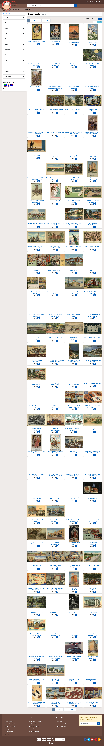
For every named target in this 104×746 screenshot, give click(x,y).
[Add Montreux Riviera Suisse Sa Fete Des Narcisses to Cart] (94, 45)
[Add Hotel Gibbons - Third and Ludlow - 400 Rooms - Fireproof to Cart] (38, 523)
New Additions (34, 723)
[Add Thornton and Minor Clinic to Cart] (38, 637)
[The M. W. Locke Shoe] (55, 467)
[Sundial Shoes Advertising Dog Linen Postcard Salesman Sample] (36, 581)
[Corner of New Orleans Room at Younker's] (36, 467)
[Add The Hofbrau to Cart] (94, 592)
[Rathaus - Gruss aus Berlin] (36, 193)
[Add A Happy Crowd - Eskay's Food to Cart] (94, 250)
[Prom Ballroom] (74, 56)
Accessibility (60, 721)
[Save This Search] (100, 19)
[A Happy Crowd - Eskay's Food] (92, 239)
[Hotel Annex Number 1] (55, 604)
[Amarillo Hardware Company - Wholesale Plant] (74, 490)
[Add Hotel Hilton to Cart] (94, 637)
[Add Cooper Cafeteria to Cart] (94, 546)
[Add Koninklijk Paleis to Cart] (76, 341)
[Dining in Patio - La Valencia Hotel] (55, 330)
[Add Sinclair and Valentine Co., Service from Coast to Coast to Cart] (57, 501)
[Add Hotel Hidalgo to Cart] (57, 546)
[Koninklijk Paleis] (74, 330)
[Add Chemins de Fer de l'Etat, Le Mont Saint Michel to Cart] (76, 45)
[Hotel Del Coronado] (74, 170)
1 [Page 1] (28, 20)
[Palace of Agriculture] (92, 421)
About (5, 717)
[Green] (5, 85)
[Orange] (8, 85)
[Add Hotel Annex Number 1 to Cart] (57, 615)
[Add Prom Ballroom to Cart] (76, 67)
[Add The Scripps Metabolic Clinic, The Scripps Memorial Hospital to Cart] (94, 478)
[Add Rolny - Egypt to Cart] (38, 158)
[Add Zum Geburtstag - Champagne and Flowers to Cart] (38, 67)
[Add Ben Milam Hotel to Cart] (76, 455)
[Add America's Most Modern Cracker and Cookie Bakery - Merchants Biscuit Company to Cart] (57, 159)
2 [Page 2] (31, 20)
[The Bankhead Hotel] (74, 535)
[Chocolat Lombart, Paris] (55, 193)
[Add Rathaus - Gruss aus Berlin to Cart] (38, 204)
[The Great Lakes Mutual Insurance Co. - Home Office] (92, 284)
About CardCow (9, 721)
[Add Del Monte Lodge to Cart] (76, 90)
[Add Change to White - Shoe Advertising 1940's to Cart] (76, 706)
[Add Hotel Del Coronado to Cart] (76, 181)
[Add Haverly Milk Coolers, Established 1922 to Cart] (38, 318)
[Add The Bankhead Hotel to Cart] (76, 546)
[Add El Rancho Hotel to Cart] (38, 341)
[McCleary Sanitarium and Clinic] (55, 353)
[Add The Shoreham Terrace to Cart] (76, 364)
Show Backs (6, 88)
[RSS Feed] (99, 739)
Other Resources (61, 729)
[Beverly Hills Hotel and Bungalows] (74, 216)
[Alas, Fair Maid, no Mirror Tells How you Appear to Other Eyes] (92, 512)
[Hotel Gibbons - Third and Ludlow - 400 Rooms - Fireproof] (36, 512)
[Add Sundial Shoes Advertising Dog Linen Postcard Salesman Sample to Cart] (38, 592)
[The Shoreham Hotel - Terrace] (74, 512)
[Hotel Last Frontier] (36, 353)
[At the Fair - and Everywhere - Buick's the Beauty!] (74, 649)
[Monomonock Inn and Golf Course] (36, 170)
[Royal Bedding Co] (74, 148)
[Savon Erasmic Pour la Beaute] (36, 33)
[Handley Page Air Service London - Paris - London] (74, 125)
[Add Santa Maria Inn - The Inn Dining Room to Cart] (76, 478)
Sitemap (7, 734)
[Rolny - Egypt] (36, 147)
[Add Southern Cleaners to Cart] (76, 273)
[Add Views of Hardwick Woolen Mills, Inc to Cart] (94, 90)
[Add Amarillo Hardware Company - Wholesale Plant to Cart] (76, 501)
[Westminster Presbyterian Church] (36, 239)
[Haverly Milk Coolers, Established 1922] (36, 307)
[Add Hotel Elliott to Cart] (57, 432)
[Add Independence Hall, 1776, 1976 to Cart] (75, 432)
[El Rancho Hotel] (36, 330)
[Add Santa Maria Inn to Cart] (94, 227)
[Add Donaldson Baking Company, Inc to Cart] (38, 227)
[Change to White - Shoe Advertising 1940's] (74, 695)
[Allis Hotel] (74, 581)
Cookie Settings (9, 731)
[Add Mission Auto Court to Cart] (76, 683)
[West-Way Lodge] (36, 558)
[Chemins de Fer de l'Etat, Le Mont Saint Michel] (74, 34)
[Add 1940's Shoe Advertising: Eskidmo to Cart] (76, 204)
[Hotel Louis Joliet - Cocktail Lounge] (92, 695)
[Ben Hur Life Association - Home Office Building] (92, 604)
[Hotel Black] (55, 626)
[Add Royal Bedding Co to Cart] (76, 159)
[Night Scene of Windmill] (36, 535)
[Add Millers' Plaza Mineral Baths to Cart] (94, 455)
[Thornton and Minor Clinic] (36, 626)
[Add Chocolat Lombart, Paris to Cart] (57, 204)
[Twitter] (88, 739)
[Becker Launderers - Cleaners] (74, 284)
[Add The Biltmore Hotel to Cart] (57, 250)
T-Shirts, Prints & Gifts (36, 729)
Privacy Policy (8, 729)
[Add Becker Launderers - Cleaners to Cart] (76, 295)
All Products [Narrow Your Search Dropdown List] (32, 5)
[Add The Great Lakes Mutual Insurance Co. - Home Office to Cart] (94, 295)
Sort (99, 22)
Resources (58, 717)
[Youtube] (92, 739)
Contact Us (98, 1)
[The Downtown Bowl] (74, 398)
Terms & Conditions (10, 726)
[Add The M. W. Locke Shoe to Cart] (57, 478)
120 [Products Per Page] (94, 22)
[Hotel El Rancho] (55, 695)
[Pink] (6, 86)
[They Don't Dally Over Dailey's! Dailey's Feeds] (36, 125)
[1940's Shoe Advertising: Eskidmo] (74, 193)
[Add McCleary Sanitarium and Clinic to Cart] (57, 364)
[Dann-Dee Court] (55, 672)
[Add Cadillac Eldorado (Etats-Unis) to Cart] (94, 386)
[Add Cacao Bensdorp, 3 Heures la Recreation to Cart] (57, 455)
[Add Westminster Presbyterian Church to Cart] (38, 250)
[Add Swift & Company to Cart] (38, 432)
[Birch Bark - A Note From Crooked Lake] (55, 56)
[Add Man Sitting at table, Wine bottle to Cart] (57, 136)
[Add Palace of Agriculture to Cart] (94, 432)
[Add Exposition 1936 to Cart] (94, 113)
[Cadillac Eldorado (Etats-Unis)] (92, 375)
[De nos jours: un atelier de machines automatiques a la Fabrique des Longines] (92, 125)
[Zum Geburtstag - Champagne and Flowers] (36, 56)
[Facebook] (85, 739)
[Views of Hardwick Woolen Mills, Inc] (92, 79)
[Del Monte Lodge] (74, 79)
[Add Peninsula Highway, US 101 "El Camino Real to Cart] (57, 227)
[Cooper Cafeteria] (92, 535)
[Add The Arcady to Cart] (94, 181)
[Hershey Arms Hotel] (74, 604)
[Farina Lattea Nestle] (55, 33)
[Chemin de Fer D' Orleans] (36, 79)
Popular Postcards (35, 726)
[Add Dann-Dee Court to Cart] (57, 683)
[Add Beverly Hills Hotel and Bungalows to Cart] (76, 227)
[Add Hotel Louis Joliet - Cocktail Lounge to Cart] (94, 706)
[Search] (75, 5)
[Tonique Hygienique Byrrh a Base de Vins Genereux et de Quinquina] (55, 376)
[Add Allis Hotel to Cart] (76, 592)
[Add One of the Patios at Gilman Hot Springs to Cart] (38, 615)
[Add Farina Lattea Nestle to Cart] (57, 44)
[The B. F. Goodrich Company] (55, 102)
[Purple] (8, 86)
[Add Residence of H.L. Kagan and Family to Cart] (76, 113)
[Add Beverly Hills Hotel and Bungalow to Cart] (94, 318)
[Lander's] (36, 262)
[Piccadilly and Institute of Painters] (55, 649)
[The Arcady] (92, 170)
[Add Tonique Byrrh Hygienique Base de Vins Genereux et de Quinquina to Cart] (38, 455)
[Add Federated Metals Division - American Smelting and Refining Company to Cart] (38, 113)
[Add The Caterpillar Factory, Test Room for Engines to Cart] (94, 683)
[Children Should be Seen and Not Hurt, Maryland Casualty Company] (36, 490)
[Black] (10, 85)
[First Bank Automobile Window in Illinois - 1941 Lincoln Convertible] (55, 284)
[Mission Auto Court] (74, 672)
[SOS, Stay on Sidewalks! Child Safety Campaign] (74, 376)
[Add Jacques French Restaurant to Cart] (38, 660)
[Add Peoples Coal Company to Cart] (94, 204)
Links (31, 717)
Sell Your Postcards (36, 721)
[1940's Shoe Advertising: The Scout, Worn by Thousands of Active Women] (92, 398)
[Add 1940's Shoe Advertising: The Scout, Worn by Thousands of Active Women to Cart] (94, 409)
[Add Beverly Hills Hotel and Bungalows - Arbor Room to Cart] (57, 592)
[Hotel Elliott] (55, 421)
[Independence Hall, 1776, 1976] (74, 421)
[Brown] (5, 86)
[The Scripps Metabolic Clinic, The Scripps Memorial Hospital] (92, 467)
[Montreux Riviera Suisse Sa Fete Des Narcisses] (92, 34)
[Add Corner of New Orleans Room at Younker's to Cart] (38, 478)
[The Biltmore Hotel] (55, 239)
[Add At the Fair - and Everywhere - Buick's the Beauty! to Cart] (76, 660)
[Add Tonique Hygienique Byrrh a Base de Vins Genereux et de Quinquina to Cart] (57, 387)
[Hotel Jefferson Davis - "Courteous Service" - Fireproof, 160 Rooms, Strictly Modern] (36, 672)
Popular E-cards (35, 731)
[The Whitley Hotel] (92, 490)
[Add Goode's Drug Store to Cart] (38, 295)
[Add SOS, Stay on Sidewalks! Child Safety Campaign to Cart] (76, 387)
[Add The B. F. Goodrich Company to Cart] (57, 113)
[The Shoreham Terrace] (74, 353)
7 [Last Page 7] (42, 20)
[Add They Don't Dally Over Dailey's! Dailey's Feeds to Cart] (38, 136)
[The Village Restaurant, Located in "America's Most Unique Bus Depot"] (36, 398)
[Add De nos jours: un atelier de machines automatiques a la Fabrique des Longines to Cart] (94, 136)
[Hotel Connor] (92, 148)
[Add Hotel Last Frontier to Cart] (38, 364)
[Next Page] (47, 20)
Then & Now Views (61, 726)
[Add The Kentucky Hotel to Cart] (94, 660)
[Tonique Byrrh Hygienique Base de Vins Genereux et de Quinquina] (36, 444)
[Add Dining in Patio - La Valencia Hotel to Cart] (57, 341)
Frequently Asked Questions (12, 723)
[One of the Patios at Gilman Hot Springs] (36, 604)
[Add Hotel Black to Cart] (57, 637)
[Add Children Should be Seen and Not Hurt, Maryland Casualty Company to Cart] (38, 501)
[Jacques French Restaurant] (36, 649)
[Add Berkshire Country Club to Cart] (94, 67)
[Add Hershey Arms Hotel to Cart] (76, 615)
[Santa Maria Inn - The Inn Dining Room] (74, 467)
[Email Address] (88, 723)
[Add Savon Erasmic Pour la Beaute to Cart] (38, 44)
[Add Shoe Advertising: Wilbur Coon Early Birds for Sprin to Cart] (38, 706)
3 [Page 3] (34, 20)
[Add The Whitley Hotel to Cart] (94, 501)
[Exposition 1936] (92, 102)
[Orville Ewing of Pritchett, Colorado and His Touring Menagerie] (74, 307)
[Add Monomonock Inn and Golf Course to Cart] (38, 181)
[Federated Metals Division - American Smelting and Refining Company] (36, 102)
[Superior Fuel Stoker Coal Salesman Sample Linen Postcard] (55, 262)
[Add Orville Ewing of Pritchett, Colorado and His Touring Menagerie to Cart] (76, 318)
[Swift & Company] (36, 421)
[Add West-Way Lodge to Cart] (38, 569)
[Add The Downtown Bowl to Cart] (76, 409)
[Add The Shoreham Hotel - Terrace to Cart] (76, 523)
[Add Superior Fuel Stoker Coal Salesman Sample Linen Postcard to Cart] (57, 273)
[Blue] (6, 85)
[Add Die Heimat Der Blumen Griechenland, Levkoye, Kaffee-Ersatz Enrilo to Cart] (57, 90)
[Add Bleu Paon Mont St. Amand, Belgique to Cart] (76, 250)
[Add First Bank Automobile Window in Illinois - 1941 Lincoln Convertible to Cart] (57, 295)
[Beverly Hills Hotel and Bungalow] (92, 307)
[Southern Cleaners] (74, 262)
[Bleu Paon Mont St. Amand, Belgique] (74, 239)
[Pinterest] (95, 739)
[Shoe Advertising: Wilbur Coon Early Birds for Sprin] (36, 695)
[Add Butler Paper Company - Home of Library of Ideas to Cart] (57, 181)
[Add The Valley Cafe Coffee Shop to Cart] (94, 273)
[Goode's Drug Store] (36, 284)
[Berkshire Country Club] (92, 56)
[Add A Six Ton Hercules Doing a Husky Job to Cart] (94, 569)
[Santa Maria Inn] (92, 216)
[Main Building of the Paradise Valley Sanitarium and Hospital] (55, 307)
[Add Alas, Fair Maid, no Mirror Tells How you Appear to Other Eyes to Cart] (94, 523)
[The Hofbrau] (92, 581)
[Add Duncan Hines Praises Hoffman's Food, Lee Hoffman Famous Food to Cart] (94, 341)
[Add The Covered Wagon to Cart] (57, 569)
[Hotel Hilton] (92, 626)
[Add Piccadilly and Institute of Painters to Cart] (57, 660)
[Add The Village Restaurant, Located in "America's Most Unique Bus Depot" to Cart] (38, 409)
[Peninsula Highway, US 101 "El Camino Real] (55, 216)
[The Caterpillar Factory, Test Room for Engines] (92, 672)
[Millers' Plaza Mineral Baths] (92, 444)
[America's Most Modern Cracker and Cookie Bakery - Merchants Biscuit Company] (55, 148)
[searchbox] (55, 5)
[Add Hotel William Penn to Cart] (57, 409)
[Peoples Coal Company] (92, 193)
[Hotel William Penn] (55, 398)
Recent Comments (61, 723)
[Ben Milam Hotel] (74, 444)
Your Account (89, 1)
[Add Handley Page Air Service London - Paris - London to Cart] (76, 136)
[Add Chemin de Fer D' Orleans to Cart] (38, 90)
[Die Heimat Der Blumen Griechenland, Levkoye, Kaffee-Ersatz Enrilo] (55, 79)
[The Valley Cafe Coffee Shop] (92, 262)
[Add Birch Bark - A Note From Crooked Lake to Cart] (57, 67)
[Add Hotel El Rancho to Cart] (57, 706)
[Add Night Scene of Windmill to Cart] (38, 546)
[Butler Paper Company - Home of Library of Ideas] (55, 170)
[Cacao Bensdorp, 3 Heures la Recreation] (55, 444)
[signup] (98, 723)
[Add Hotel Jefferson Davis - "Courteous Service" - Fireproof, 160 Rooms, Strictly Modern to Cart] (38, 683)
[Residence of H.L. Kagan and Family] (74, 102)
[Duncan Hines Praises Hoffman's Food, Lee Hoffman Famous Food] (92, 330)
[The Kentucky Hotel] (92, 649)
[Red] (12, 85)
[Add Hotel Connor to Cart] (94, 159)
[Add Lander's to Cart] (38, 273)
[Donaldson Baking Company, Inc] (36, 216)
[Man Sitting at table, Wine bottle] (55, 125)
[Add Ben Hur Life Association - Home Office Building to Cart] (94, 615)
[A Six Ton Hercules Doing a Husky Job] (92, 558)
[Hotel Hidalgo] (55, 535)
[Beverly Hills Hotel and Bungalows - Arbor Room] (55, 581)
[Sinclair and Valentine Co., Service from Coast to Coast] (55, 490)
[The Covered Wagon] (55, 558)
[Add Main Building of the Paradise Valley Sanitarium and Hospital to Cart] (57, 318)
